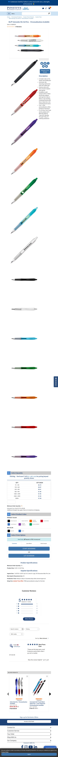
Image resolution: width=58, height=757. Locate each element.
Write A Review (29, 619)
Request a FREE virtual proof (32, 539)
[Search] (49, 13)
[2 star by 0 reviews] (27, 611)
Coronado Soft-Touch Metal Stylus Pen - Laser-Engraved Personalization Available (37, 703)
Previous (8, 694)
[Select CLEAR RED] (45, 521)
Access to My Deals (29, 721)
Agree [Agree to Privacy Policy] (29, 754)
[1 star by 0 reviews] (27, 613)
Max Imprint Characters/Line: (15, 576)
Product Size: (10, 568)
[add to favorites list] (27, 676)
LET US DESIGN (29, 556)
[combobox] (32, 629)
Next (50, 694)
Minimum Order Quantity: (14, 506)
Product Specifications (29, 563)
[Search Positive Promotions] (34, 13)
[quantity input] (11, 502)
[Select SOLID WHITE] (23, 521)
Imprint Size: (10, 573)
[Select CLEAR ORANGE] (34, 521)
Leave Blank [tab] (29, 543)
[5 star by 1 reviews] (27, 604)
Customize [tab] (14, 543)
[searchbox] (15, 629)
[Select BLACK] (12, 531)
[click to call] (46, 9)
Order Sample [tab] (44, 543)
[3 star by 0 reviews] (27, 609)
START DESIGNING (29, 548)
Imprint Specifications (29, 571)
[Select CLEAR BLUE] (12, 524)
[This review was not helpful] (47, 660)
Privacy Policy (4, 752)
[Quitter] (55, 747)
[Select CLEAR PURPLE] (23, 524)
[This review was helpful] (44, 660)
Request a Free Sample (45, 71)
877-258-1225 (31, 476)
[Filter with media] (16, 634)
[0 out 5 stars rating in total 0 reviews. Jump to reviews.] (14, 26)
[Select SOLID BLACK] (12, 521)
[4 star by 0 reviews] (27, 606)
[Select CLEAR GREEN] (34, 524)
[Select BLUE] (23, 531)
